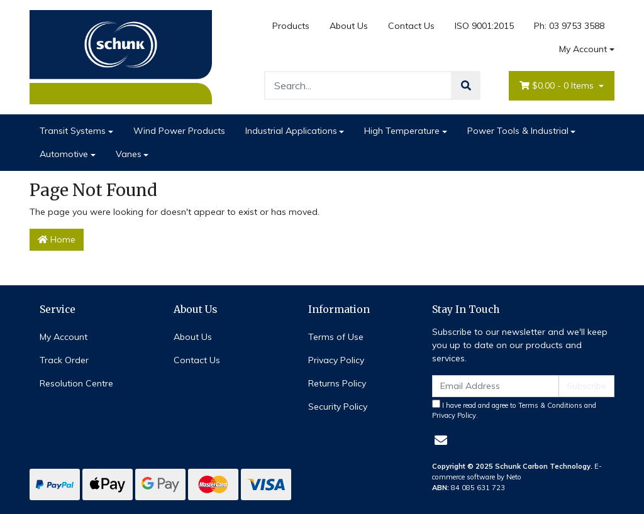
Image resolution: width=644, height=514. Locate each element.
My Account (63, 336)
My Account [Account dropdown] (583, 49)
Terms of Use (336, 336)
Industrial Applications (291, 130)
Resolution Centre (76, 383)
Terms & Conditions (550, 405)
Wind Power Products (179, 130)
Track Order (64, 360)
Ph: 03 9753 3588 (569, 25)
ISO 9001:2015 (484, 25)
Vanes (129, 154)
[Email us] (441, 440)
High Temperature (402, 130)
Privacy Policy (336, 360)
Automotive (64, 154)
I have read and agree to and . (514, 410)
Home (56, 239)
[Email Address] (495, 386)
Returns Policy (337, 383)
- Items (557, 85)
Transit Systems (73, 130)
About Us (349, 25)
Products (290, 25)
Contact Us (411, 25)
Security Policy (337, 406)
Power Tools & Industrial (518, 130)
